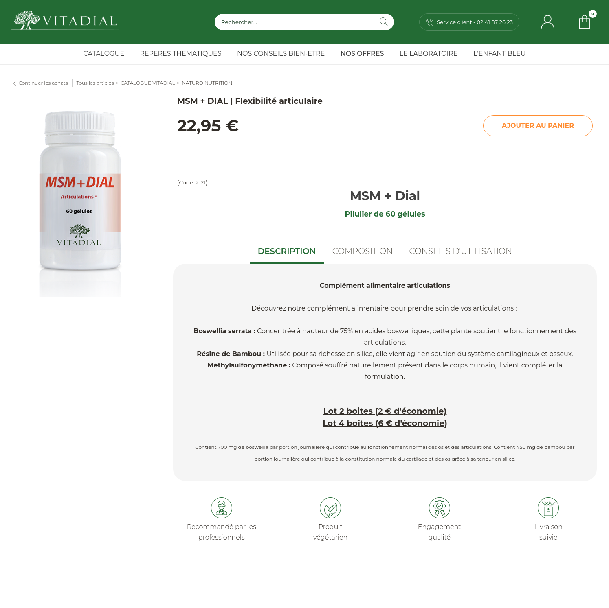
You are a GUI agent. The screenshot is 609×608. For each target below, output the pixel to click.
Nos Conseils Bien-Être (281, 53)
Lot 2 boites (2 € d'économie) (385, 411)
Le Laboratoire (429, 53)
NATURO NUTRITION (207, 83)
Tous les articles (95, 83)
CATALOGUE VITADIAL (148, 83)
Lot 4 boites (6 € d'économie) (385, 423)
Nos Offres (362, 53)
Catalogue (103, 53)
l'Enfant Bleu (499, 53)
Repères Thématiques (180, 53)
